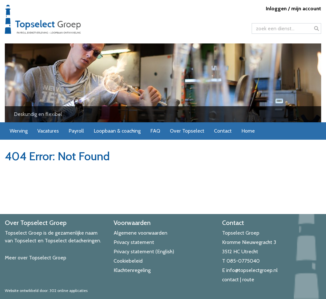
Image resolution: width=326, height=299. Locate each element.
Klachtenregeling (132, 270)
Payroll (76, 131)
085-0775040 (243, 261)
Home (248, 131)
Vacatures (48, 131)
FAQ (155, 131)
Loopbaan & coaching (117, 131)
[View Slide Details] (163, 82)
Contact (223, 131)
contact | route (238, 279)
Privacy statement (134, 242)
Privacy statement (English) (144, 251)
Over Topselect (187, 131)
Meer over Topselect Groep (35, 258)
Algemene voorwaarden (140, 233)
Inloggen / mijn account (293, 8)
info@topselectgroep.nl (252, 270)
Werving (19, 131)
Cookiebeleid (128, 261)
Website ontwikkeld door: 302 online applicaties (46, 290)
